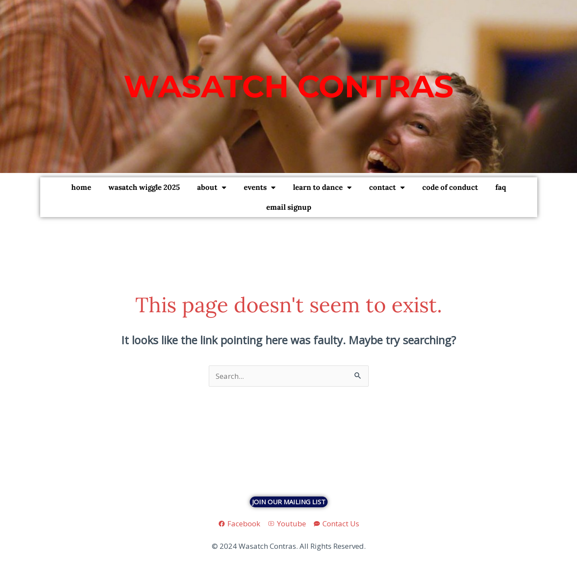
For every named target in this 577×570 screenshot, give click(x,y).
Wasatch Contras (288, 86)
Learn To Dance (322, 187)
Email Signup (288, 207)
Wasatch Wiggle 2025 (144, 187)
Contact (387, 187)
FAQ (500, 187)
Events (260, 187)
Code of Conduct (450, 187)
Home (81, 187)
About (211, 187)
